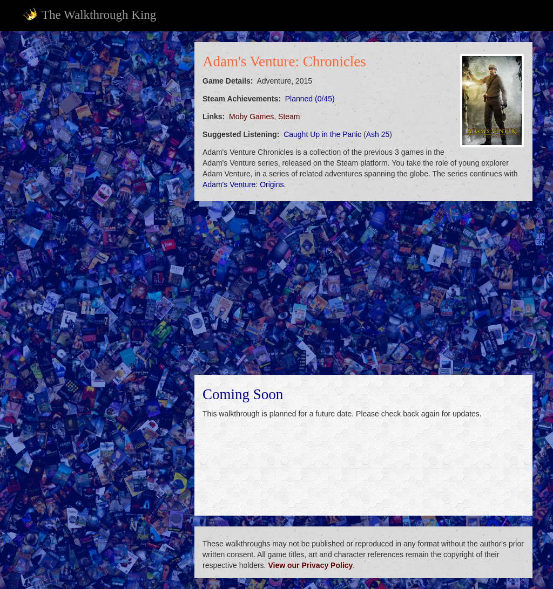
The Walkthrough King (89, 14)
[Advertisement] (102, 109)
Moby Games (251, 116)
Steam (289, 116)
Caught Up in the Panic (322, 134)
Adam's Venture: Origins (243, 184)
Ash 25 (378, 134)
